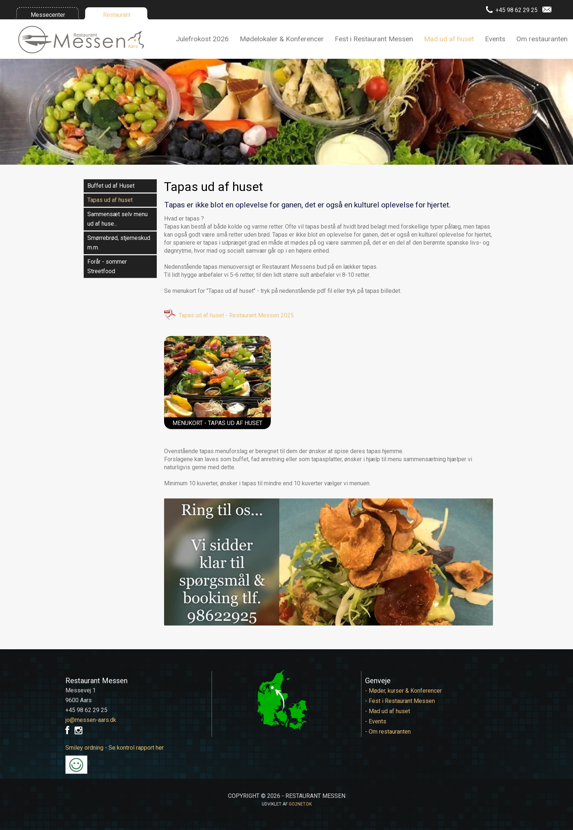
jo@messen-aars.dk (90, 719)
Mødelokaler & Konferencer (282, 39)
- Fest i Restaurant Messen (400, 700)
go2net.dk (300, 804)
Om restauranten (542, 39)
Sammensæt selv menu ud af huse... (117, 219)
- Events (375, 721)
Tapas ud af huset (110, 199)
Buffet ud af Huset (110, 185)
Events (495, 39)
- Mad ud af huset (387, 711)
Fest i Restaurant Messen (374, 39)
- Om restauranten (388, 731)
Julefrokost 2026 (202, 39)
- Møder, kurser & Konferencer (403, 690)
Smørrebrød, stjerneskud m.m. (118, 242)
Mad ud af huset (449, 39)
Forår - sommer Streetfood (107, 266)
